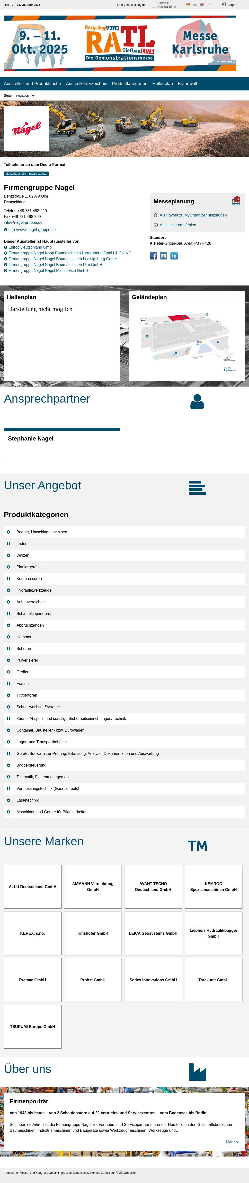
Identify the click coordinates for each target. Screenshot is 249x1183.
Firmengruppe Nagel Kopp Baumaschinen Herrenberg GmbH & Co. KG (67, 253)
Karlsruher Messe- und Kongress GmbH (31, 1172)
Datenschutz (81, 1172)
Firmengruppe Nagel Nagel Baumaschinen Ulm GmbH (53, 265)
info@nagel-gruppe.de (23, 222)
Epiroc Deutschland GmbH (29, 247)
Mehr (232, 1142)
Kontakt (95, 1172)
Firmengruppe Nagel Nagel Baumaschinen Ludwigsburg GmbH (60, 259)
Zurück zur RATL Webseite (118, 1172)
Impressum (65, 1172)
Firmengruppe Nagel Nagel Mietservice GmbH (46, 270)
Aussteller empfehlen (175, 225)
